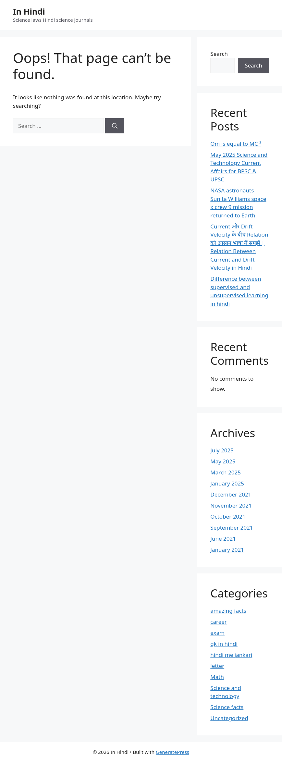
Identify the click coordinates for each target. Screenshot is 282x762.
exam (217, 632)
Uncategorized (229, 718)
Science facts (226, 707)
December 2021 (230, 494)
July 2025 (222, 450)
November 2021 (230, 505)
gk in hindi (224, 643)
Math (217, 677)
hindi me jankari (231, 654)
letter (217, 666)
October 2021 (227, 516)
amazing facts (228, 610)
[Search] (114, 126)
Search (219, 53)
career (218, 621)
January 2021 (227, 549)
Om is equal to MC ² (235, 143)
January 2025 (227, 483)
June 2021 (223, 538)
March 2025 (225, 472)
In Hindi (29, 11)
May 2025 (222, 461)
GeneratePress (172, 752)
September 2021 (231, 527)
